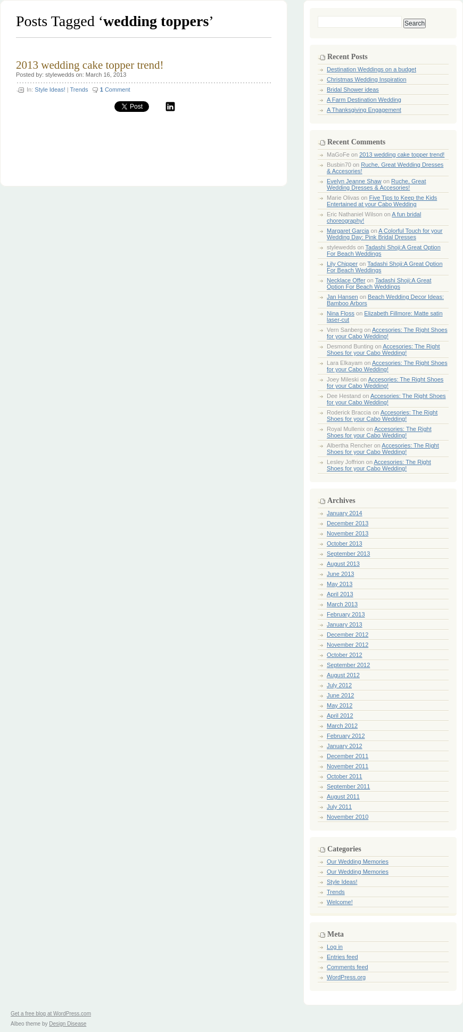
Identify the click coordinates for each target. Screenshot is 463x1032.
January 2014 (344, 513)
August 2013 (343, 563)
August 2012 (343, 675)
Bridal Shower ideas (353, 89)
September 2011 (348, 786)
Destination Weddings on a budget (371, 69)
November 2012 (347, 644)
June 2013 (340, 574)
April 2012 (340, 715)
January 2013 (344, 624)
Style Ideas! (50, 89)
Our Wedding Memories (357, 861)
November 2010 (347, 817)
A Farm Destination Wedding (364, 99)
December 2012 (347, 634)
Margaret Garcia (348, 230)
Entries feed (342, 957)
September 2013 (348, 553)
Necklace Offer (346, 280)
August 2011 (343, 796)
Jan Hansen (342, 297)
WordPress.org (346, 977)
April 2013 (340, 594)
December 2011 (347, 756)
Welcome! (340, 902)
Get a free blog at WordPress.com (51, 1014)
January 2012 (344, 746)
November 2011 (347, 766)
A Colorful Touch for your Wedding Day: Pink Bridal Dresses (384, 233)
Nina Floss (340, 313)
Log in (335, 947)
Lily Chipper (342, 264)
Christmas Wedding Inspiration (367, 79)
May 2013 (339, 584)
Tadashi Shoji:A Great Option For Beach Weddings (379, 283)
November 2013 (347, 533)
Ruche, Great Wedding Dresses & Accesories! (376, 184)
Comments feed (347, 967)
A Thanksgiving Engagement (364, 110)
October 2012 (344, 655)
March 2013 (342, 604)
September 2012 (348, 665)
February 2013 (346, 614)
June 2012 (340, 695)
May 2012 (339, 705)
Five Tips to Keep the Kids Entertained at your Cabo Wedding (382, 200)
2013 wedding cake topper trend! (90, 65)
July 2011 (339, 806)
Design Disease (67, 1024)
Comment (115, 89)
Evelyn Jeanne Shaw (354, 181)
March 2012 (342, 725)
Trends (79, 89)
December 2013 (347, 523)
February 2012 (346, 736)
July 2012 (339, 685)
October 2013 (344, 543)
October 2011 (344, 776)
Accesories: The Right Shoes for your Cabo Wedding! (387, 333)
